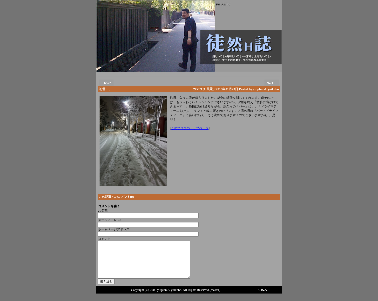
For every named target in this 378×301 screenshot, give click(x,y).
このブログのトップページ (190, 128)
